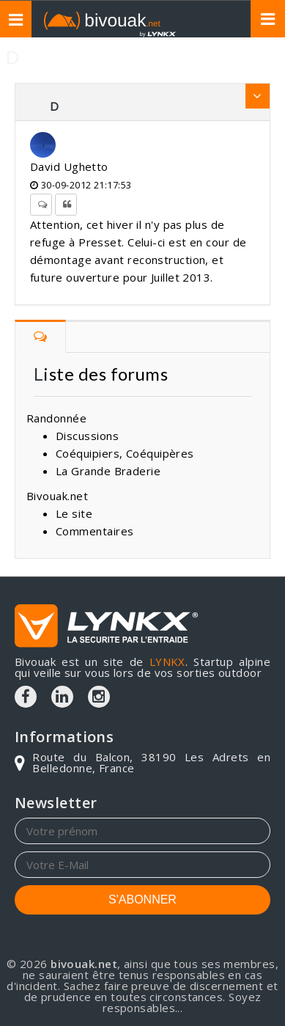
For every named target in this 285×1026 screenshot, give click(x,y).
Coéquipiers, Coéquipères (125, 453)
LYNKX (167, 661)
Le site (74, 513)
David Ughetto (69, 166)
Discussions (87, 435)
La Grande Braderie (108, 470)
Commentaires (94, 531)
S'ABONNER (142, 899)
